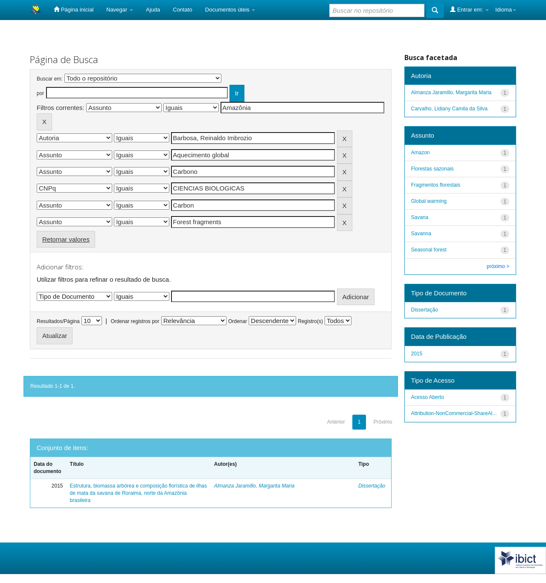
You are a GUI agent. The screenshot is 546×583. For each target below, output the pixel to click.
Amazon (420, 153)
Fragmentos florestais (435, 185)
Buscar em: (50, 79)
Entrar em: (469, 9)
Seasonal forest (429, 250)
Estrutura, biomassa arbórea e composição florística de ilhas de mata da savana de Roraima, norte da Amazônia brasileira (138, 493)
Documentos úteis (230, 9)
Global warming (429, 201)
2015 (417, 354)
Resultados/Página (58, 321)
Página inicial (73, 9)
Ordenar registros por (134, 321)
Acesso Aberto (427, 397)
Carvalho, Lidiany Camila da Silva (449, 109)
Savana (420, 217)
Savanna (421, 234)
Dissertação (371, 486)
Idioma (505, 9)
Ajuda (153, 9)
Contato (182, 9)
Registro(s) (310, 321)
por (40, 93)
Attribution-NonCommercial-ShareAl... (454, 413)
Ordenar (237, 321)
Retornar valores (66, 239)
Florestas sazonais (432, 169)
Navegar (119, 9)
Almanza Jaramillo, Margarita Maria (254, 486)
